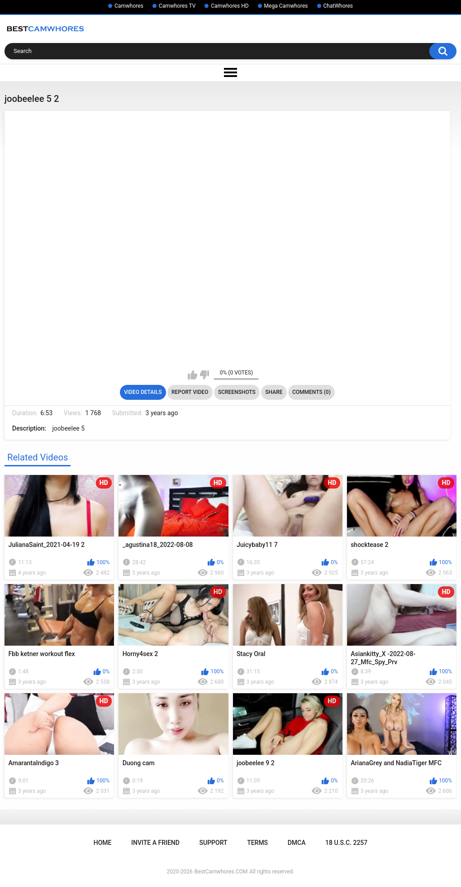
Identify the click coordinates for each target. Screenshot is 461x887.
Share (273, 392)
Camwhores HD (229, 6)
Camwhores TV (177, 6)
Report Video (189, 392)
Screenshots (237, 392)
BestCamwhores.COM (221, 871)
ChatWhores (338, 6)
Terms (257, 842)
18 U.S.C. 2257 (346, 842)
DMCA (297, 842)
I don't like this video (204, 374)
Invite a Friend (155, 842)
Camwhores (128, 6)
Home (103, 842)
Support (214, 842)
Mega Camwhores (286, 6)
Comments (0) (311, 392)
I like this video (192, 374)
